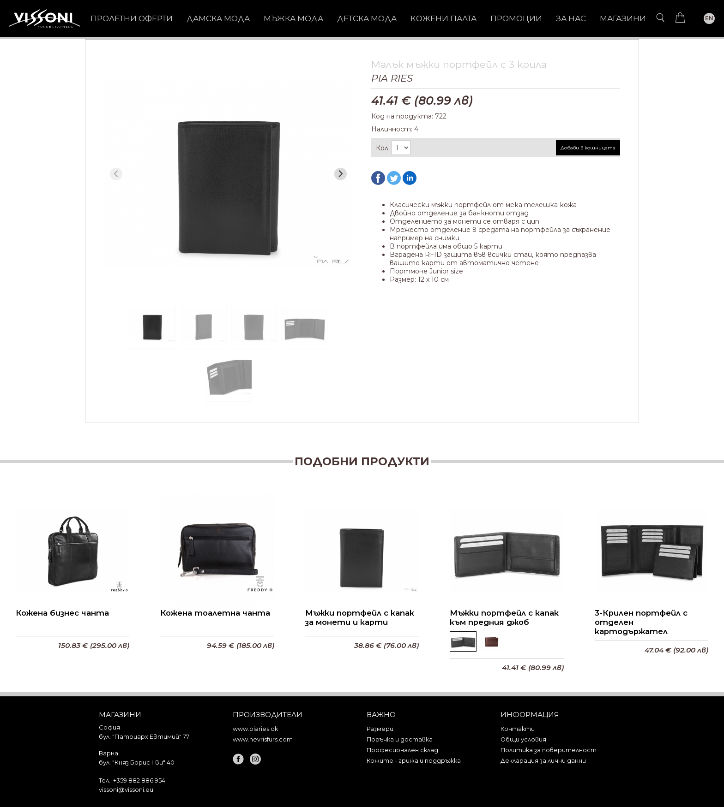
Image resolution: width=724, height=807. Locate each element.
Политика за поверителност (549, 750)
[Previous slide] (116, 174)
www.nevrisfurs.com (263, 739)
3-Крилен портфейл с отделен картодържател (641, 622)
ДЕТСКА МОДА (367, 18)
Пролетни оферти (131, 18)
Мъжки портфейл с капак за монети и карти (359, 617)
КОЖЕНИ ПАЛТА (443, 18)
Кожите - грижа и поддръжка (414, 760)
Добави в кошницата (588, 148)
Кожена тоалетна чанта (215, 612)
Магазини (623, 18)
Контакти (518, 728)
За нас (571, 18)
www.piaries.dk (255, 728)
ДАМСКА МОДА (218, 18)
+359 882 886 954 (139, 780)
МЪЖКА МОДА (293, 18)
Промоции (516, 18)
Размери (380, 728)
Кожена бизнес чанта (62, 612)
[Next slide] (340, 174)
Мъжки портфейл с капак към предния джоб (504, 617)
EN (709, 18)
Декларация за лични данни (543, 760)
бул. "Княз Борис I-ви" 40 (137, 762)
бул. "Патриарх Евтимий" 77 (144, 736)
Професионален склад (402, 750)
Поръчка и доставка (400, 739)
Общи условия (523, 739)
